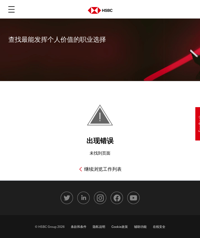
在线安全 (159, 226)
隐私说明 (99, 226)
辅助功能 (140, 226)
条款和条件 (78, 226)
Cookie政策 (119, 226)
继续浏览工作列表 (102, 169)
